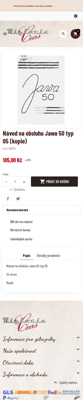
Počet (5, 174)
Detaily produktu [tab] (48, 255)
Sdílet (7, 198)
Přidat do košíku (54, 181)
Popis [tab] (26, 255)
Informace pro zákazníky (29, 338)
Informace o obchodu (25, 374)
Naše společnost (19, 350)
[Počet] (15, 181)
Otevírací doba (18, 362)
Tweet (18, 198)
